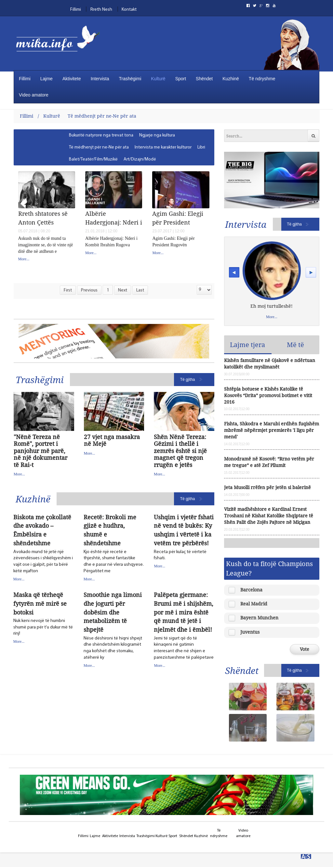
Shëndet (204, 78)
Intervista (100, 78)
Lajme (46, 78)
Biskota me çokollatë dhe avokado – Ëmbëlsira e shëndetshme (42, 530)
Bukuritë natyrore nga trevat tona (101, 135)
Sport (180, 78)
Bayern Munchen (259, 618)
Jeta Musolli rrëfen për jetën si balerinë (267, 487)
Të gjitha (187, 379)
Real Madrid (253, 604)
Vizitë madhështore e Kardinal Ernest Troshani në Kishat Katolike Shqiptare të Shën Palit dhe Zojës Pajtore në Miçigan (268, 515)
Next (122, 290)
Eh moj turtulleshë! (271, 306)
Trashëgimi (130, 78)
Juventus (250, 632)
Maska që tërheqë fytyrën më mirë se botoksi (40, 603)
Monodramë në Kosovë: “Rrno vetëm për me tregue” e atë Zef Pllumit (269, 462)
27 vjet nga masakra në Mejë (112, 440)
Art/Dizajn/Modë (140, 159)
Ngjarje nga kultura (157, 135)
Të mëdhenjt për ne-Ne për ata (102, 116)
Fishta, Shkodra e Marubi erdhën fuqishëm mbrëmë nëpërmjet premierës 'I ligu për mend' (271, 430)
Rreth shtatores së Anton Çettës (43, 218)
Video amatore (33, 94)
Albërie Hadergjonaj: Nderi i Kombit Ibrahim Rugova (113, 218)
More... (24, 259)
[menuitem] (101, 135)
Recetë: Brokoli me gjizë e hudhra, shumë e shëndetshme (110, 530)
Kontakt (129, 9)
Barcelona (251, 590)
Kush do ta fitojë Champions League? (269, 568)
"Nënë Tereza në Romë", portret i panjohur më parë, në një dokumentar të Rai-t (40, 451)
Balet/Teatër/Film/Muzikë (93, 159)
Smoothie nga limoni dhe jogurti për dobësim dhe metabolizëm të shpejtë (113, 612)
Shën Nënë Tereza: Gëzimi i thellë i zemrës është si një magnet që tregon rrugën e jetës (180, 451)
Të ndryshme (262, 78)
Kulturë (158, 78)
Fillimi (75, 9)
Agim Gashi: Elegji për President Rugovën (177, 218)
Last (140, 290)
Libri (201, 147)
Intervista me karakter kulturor (163, 147)
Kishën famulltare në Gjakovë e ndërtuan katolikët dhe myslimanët (269, 363)
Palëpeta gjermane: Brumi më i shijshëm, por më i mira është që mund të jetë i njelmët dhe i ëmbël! (183, 612)
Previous (89, 290)
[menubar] (137, 147)
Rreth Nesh (101, 9)
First (68, 290)
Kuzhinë (230, 78)
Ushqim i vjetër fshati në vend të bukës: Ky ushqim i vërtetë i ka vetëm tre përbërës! (184, 530)
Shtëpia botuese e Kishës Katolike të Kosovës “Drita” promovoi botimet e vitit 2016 (268, 395)
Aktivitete (71, 78)
